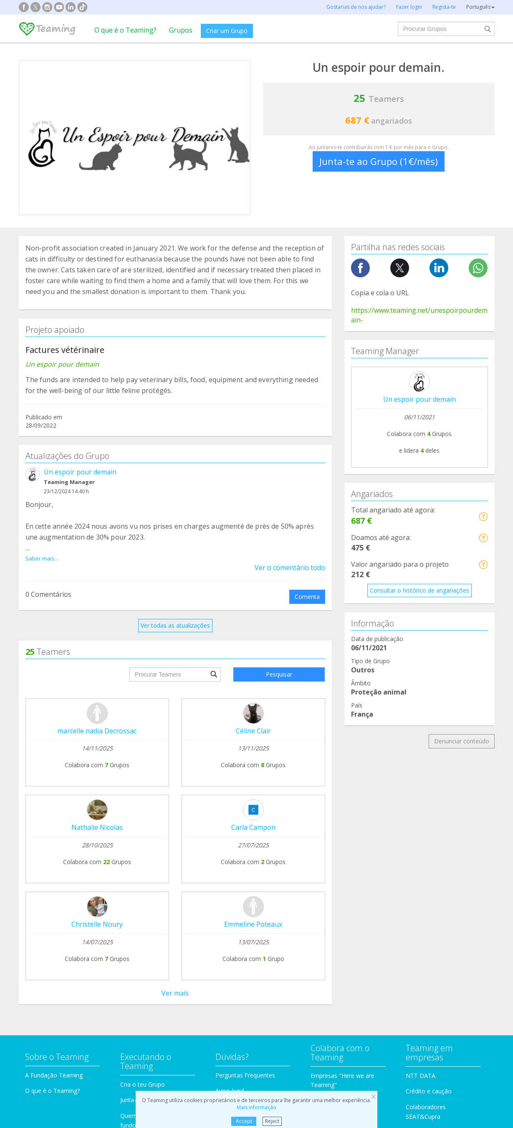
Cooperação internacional (60, 961)
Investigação (408, 910)
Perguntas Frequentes (245, 810)
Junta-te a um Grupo (147, 835)
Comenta (307, 587)
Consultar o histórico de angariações (419, 590)
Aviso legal (229, 826)
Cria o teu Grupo (142, 819)
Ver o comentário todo (290, 558)
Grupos (180, 30)
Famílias (280, 910)
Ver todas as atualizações (175, 616)
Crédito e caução (429, 826)
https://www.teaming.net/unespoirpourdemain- (419, 315)
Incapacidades (166, 926)
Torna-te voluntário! (337, 852)
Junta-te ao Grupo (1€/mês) (378, 161)
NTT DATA (420, 810)
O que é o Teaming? (125, 30)
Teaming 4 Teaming (338, 836)
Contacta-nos (233, 842)
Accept (244, 1121)
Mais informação (256, 1107)
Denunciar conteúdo (461, 741)
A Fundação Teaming (54, 810)
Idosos (400, 926)
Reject (272, 1121)
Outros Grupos (411, 941)
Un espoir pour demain (80, 472)
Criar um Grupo (227, 31)
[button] (483, 516)
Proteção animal (169, 910)
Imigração (282, 941)
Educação (160, 941)
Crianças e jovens (293, 926)
